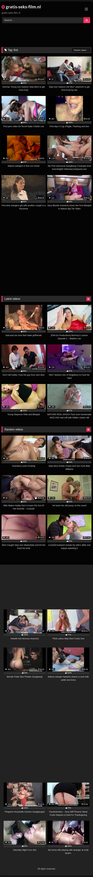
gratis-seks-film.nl (21, 7)
